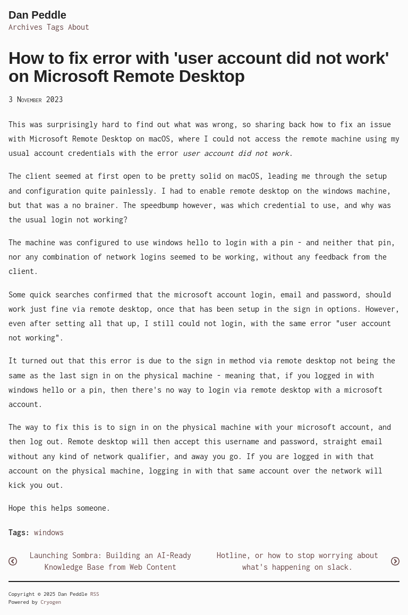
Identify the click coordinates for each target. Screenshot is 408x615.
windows (49, 532)
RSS (94, 594)
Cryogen (51, 602)
